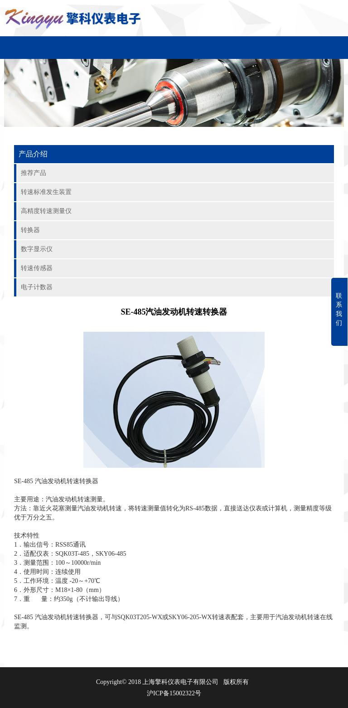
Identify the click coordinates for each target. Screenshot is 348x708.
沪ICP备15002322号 (174, 693)
